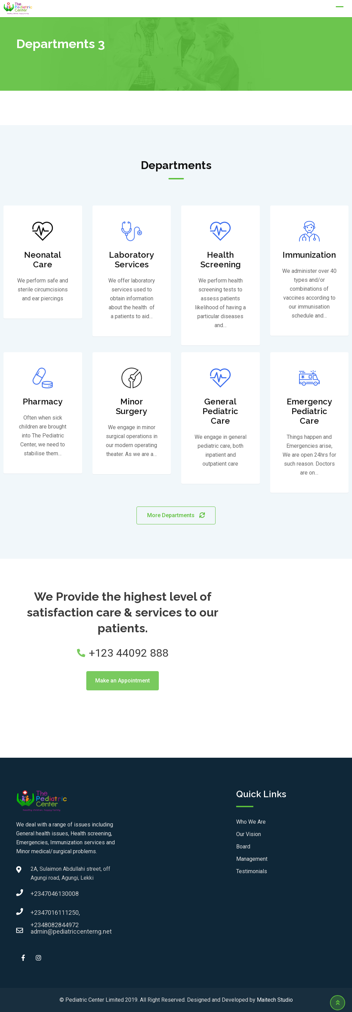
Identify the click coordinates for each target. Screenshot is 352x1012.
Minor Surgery (131, 406)
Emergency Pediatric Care (309, 411)
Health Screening (220, 259)
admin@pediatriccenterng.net (37, 931)
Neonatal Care (42, 259)
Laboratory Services (131, 259)
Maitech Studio (275, 1000)
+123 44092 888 (122, 652)
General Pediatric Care (220, 411)
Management (251, 859)
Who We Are (251, 822)
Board (243, 846)
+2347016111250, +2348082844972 (37, 914)
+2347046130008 (37, 893)
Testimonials (251, 871)
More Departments (176, 515)
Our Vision (248, 834)
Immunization (309, 255)
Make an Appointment (122, 680)
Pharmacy (43, 402)
